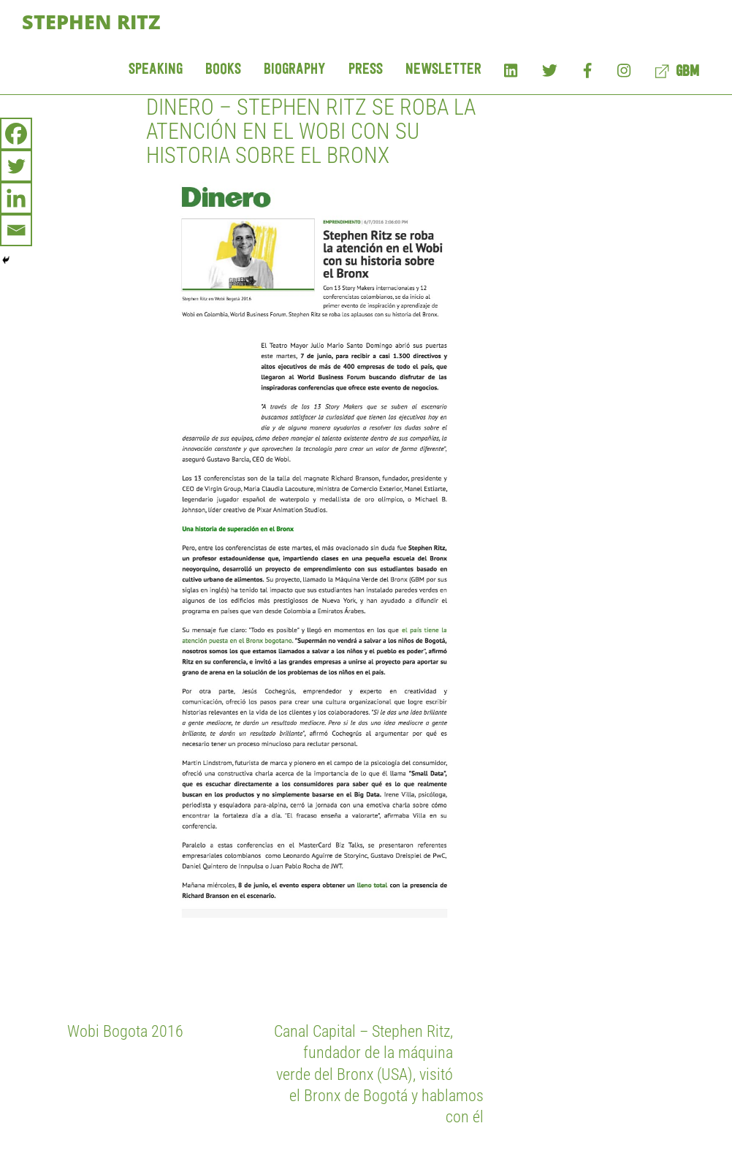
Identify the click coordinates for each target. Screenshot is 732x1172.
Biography (295, 69)
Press (365, 69)
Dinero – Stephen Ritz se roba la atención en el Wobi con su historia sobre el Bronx (311, 131)
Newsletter (443, 69)
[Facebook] (16, 134)
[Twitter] (16, 166)
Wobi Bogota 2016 (125, 1030)
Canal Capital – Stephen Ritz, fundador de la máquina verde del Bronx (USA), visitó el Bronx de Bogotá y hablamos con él (379, 1073)
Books (223, 69)
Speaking (156, 69)
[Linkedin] (16, 198)
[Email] (16, 230)
